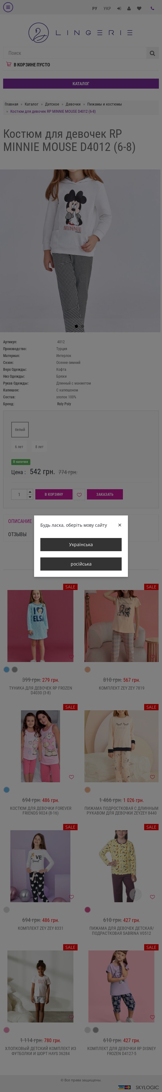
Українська (81, 544)
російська (81, 564)
